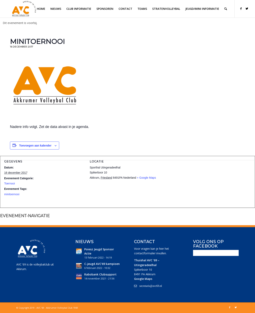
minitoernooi (11, 194)
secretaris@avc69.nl (150, 285)
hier (161, 249)
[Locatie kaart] (213, 181)
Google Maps (143, 279)
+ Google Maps (146, 177)
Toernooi (9, 183)
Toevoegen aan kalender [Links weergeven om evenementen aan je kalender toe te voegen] (35, 145)
